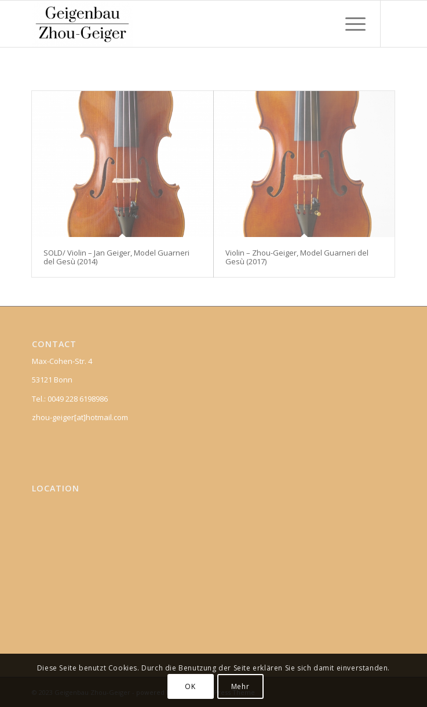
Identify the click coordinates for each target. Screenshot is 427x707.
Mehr (240, 686)
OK (190, 686)
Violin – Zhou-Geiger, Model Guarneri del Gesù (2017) (296, 256)
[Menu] (350, 24)
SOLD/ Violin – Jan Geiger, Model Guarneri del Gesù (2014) (116, 256)
